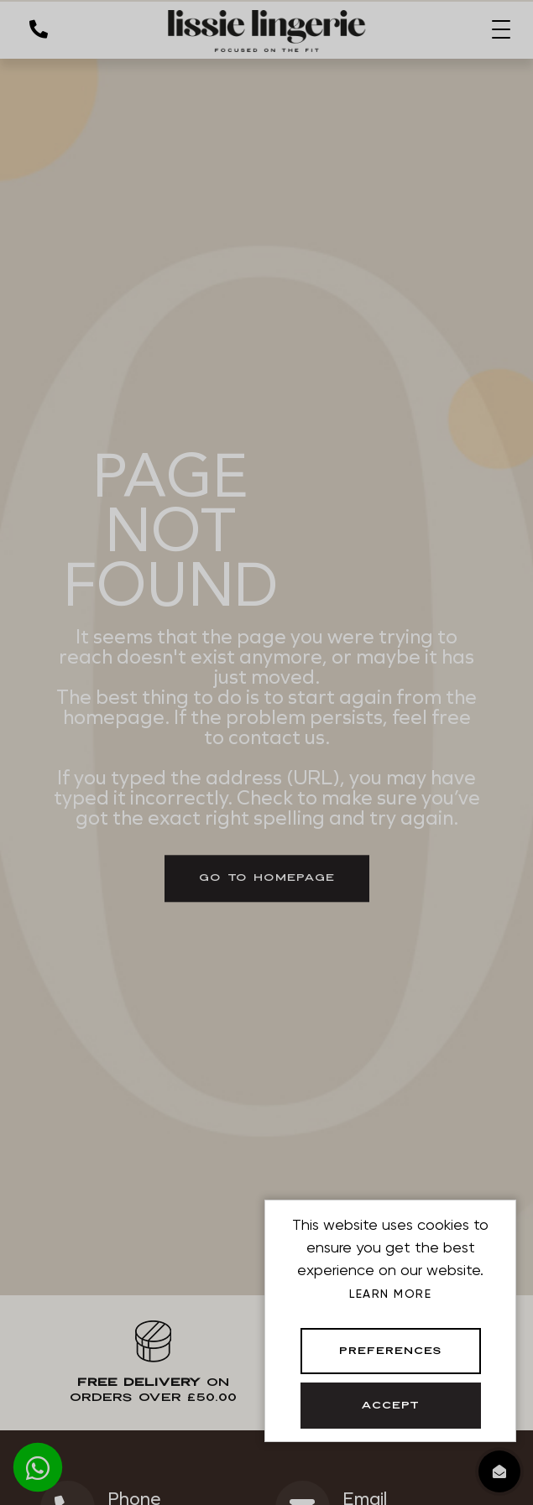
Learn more (390, 1293)
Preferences (390, 1351)
